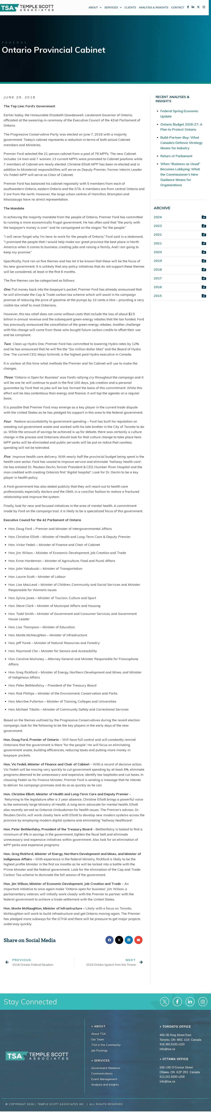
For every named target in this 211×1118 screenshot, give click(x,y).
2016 (158, 287)
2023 (158, 226)
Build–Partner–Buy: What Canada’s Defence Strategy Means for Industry (181, 142)
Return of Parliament (176, 156)
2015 (158, 296)
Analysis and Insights (105, 1084)
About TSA (98, 1033)
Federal (15, 42)
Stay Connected (30, 1001)
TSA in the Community (106, 1045)
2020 (158, 252)
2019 (158, 261)
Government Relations (105, 1068)
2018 (158, 269)
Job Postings (99, 1050)
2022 (158, 234)
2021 (158, 243)
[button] (109, 940)
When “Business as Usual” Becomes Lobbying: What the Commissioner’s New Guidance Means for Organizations (180, 174)
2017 (158, 278)
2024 (158, 217)
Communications (102, 1073)
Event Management (104, 1079)
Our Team (97, 1039)
